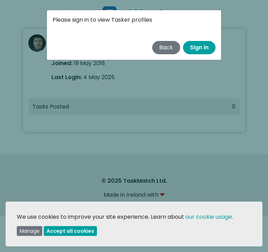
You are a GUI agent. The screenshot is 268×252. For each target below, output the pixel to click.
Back (166, 47)
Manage (30, 230)
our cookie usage (208, 217)
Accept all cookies (70, 230)
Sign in (199, 47)
